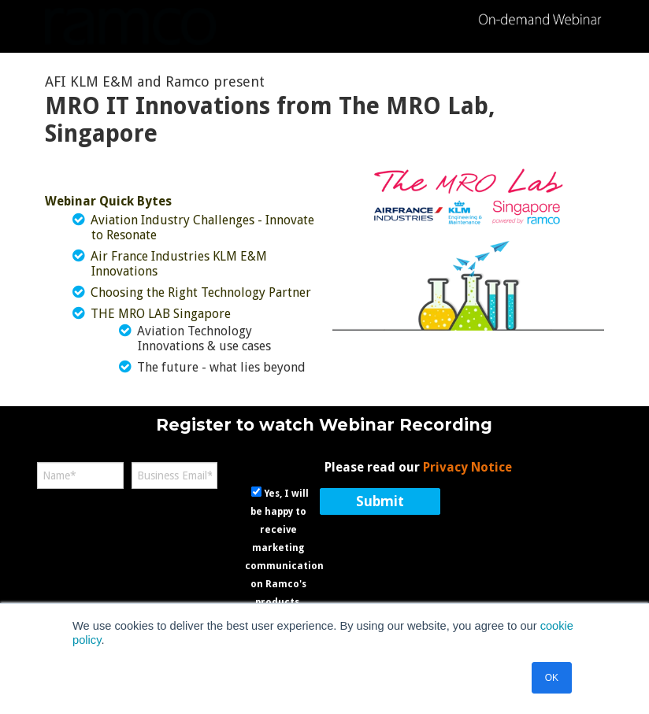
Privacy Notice (467, 467)
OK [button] (551, 677)
